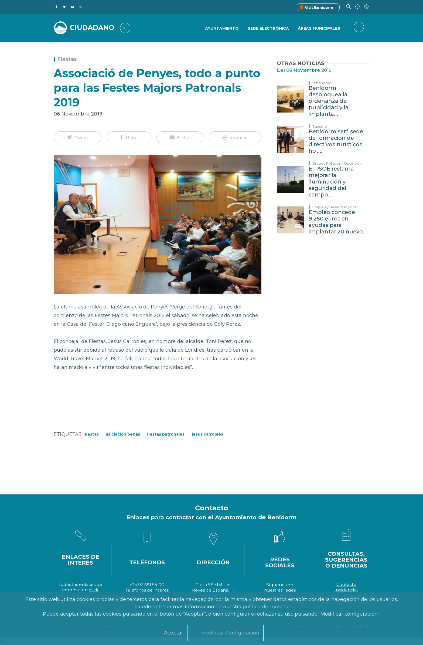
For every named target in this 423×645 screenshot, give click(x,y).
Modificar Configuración (230, 633)
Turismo (319, 126)
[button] (77, 137)
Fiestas (67, 59)
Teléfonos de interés (147, 590)
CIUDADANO (92, 27)
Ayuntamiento (222, 28)
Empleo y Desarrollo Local (334, 207)
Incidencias (346, 589)
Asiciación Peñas (123, 434)
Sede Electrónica (268, 28)
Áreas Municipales (319, 28)
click (93, 589)
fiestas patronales (166, 434)
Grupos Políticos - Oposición (337, 163)
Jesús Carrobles (207, 434)
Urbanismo (322, 83)
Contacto (346, 584)
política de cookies (265, 607)
